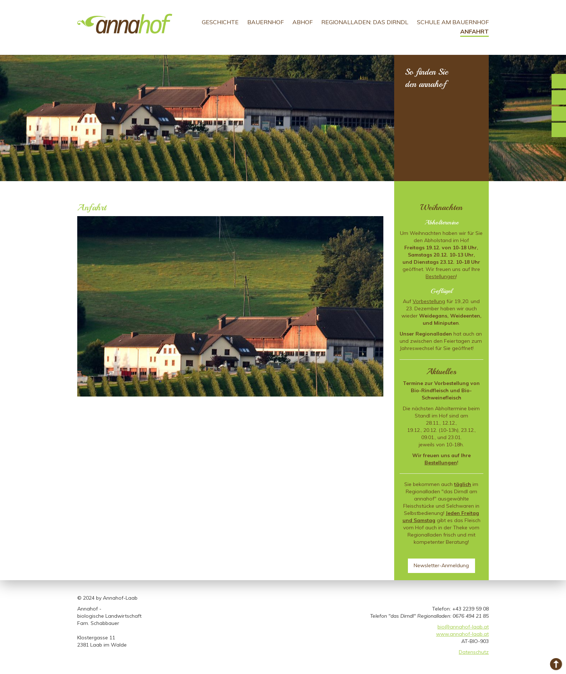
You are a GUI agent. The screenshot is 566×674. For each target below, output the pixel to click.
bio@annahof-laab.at (463, 626)
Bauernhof (265, 22)
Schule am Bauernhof (453, 22)
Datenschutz (474, 652)
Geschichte (220, 22)
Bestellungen (441, 276)
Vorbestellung (429, 301)
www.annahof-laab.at (462, 634)
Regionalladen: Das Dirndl (364, 22)
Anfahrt (474, 31)
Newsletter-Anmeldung (441, 565)
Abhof (302, 22)
